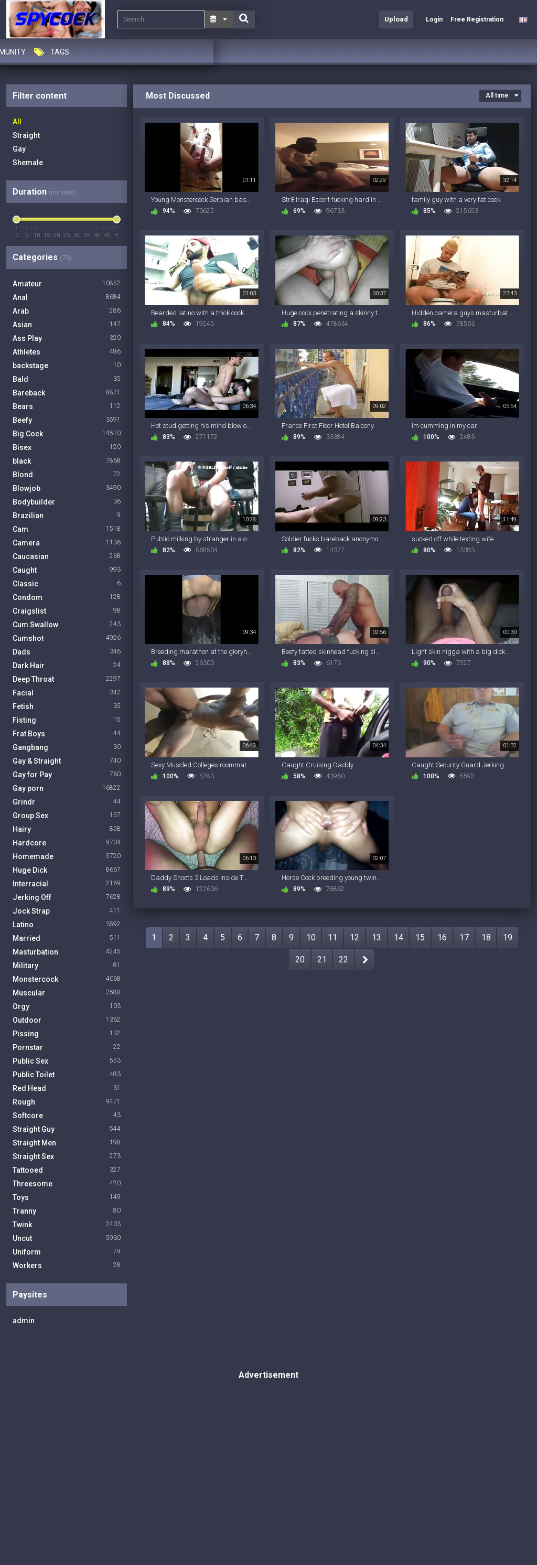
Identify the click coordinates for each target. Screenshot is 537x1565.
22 (343, 959)
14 (398, 937)
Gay (19, 149)
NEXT (364, 959)
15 (420, 937)
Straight (26, 135)
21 (322, 959)
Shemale (28, 162)
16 (442, 937)
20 (300, 959)
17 (464, 937)
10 (311, 937)
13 (376, 937)
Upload (396, 19)
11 (332, 937)
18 (486, 937)
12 (354, 937)
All (17, 121)
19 (507, 937)
